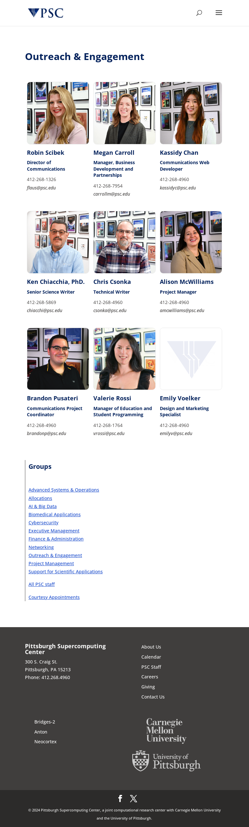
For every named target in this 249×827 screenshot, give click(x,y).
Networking (41, 547)
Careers (149, 677)
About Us (151, 647)
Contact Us (153, 697)
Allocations (40, 498)
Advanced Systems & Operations (64, 490)
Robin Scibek (45, 152)
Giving (148, 687)
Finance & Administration (56, 539)
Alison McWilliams (187, 282)
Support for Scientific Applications (66, 571)
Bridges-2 (44, 722)
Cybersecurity (43, 522)
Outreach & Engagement (55, 555)
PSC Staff (151, 667)
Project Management (51, 563)
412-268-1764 (108, 425)
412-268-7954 (108, 186)
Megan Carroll (114, 152)
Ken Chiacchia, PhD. (56, 282)
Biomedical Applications (55, 514)
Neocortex (45, 741)
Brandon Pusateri (52, 398)
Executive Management (54, 531)
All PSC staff (42, 584)
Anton (40, 732)
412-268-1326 (41, 179)
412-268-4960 (174, 179)
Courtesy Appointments (54, 597)
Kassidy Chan (179, 152)
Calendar (151, 657)
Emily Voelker (180, 398)
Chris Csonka (112, 282)
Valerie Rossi (112, 398)
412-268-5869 (41, 302)
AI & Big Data (43, 506)
